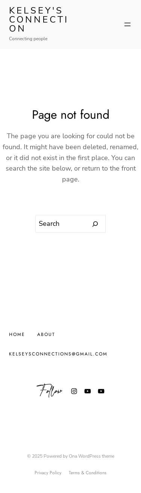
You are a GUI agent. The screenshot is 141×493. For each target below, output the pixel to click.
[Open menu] (127, 24)
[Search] (95, 224)
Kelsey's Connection (39, 20)
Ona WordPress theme (91, 456)
